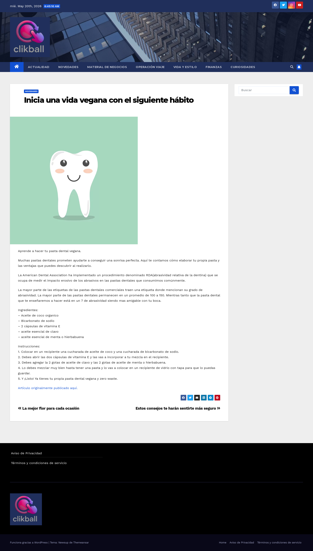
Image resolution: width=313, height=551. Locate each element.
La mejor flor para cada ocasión (48, 408)
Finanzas (214, 67)
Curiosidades (243, 67)
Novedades (68, 67)
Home (222, 542)
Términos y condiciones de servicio (39, 463)
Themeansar (81, 542)
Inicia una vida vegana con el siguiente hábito (109, 100)
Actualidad (39, 67)
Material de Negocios (107, 67)
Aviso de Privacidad (26, 453)
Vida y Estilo (185, 67)
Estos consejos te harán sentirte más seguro (178, 408)
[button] (291, 67)
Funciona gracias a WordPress (29, 542)
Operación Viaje (150, 67)
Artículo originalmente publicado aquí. (48, 388)
